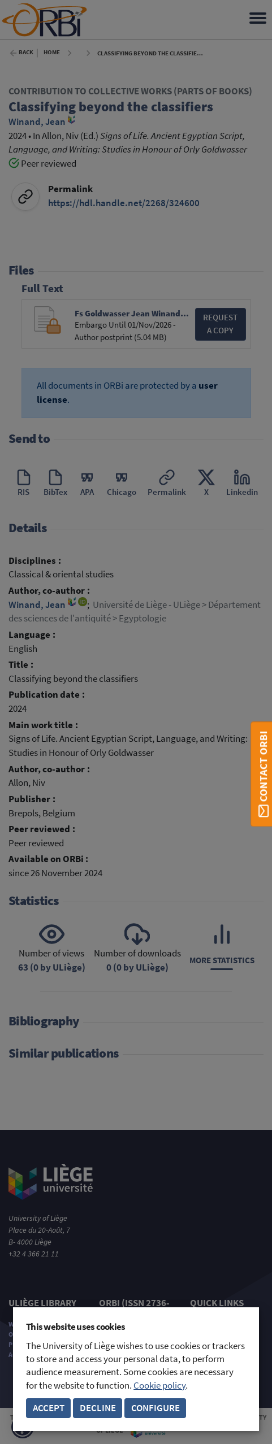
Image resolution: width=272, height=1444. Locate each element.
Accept (48, 1408)
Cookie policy (159, 1385)
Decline (98, 1408)
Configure (155, 1408)
